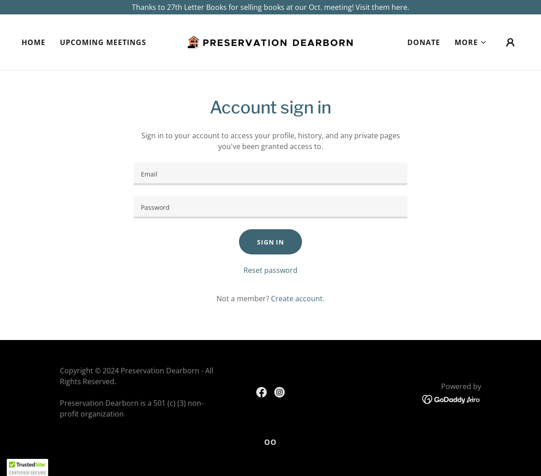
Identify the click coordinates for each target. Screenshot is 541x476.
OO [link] (270, 442)
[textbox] (270, 174)
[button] (471, 42)
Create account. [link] (298, 299)
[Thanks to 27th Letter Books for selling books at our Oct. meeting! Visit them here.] (270, 7)
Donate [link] (423, 42)
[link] (271, 41)
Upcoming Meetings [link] (103, 42)
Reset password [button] (270, 270)
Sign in (270, 242)
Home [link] (33, 42)
